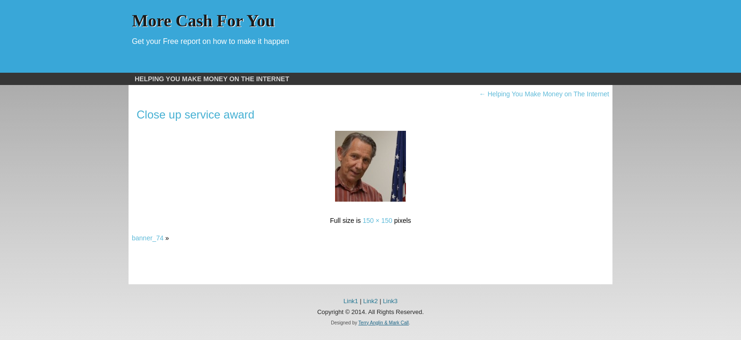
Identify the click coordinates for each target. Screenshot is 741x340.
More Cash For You (203, 20)
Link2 (370, 301)
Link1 (351, 301)
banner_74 (148, 238)
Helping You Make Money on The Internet (212, 79)
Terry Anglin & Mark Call (383, 322)
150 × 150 (377, 220)
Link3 (390, 301)
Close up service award (195, 114)
